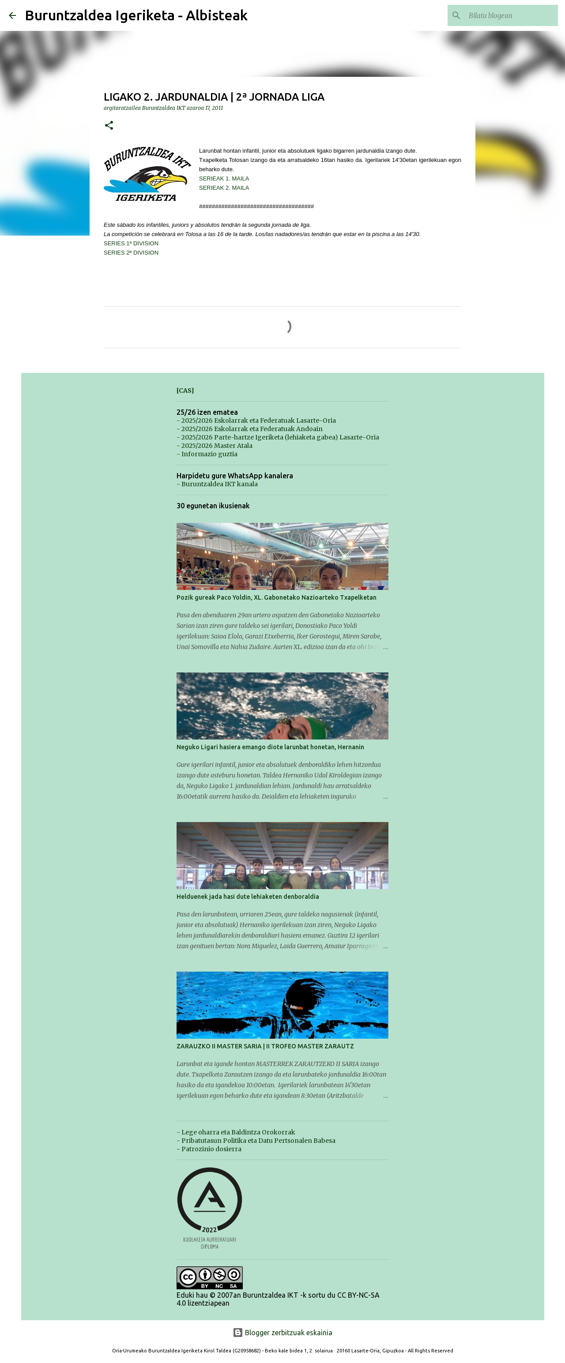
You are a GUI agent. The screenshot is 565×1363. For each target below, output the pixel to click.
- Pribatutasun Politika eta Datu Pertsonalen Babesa (256, 1141)
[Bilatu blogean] (511, 15)
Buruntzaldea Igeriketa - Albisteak (136, 15)
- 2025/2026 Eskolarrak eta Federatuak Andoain (250, 429)
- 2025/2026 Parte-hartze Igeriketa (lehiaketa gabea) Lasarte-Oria (278, 437)
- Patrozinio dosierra (209, 1149)
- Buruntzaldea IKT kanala (217, 484)
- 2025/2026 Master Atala (214, 446)
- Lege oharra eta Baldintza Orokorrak (236, 1132)
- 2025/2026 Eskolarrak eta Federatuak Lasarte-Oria (256, 420)
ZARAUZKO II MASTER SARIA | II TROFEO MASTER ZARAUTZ (265, 1046)
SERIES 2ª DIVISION (131, 252)
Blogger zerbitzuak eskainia (282, 1333)
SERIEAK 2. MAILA (224, 187)
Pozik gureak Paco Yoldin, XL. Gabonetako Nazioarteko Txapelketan (277, 597)
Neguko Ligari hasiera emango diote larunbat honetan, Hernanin (270, 747)
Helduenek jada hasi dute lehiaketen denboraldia (248, 896)
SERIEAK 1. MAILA (224, 178)
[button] (109, 126)
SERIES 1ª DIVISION (131, 243)
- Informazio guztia (207, 454)
